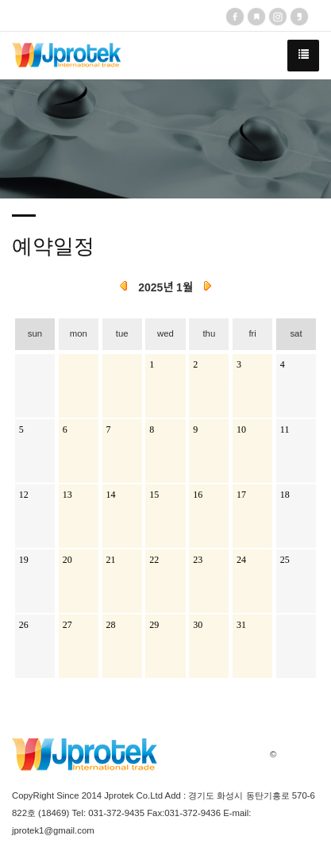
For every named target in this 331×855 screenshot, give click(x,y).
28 (111, 624)
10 (241, 429)
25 (285, 559)
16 (197, 494)
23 (197, 559)
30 (197, 624)
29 (154, 624)
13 (67, 494)
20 (67, 559)
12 (24, 494)
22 (154, 559)
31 (241, 624)
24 (241, 559)
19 (24, 559)
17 (241, 494)
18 (285, 494)
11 (285, 429)
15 (154, 494)
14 (111, 494)
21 (111, 559)
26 (24, 624)
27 (67, 624)
